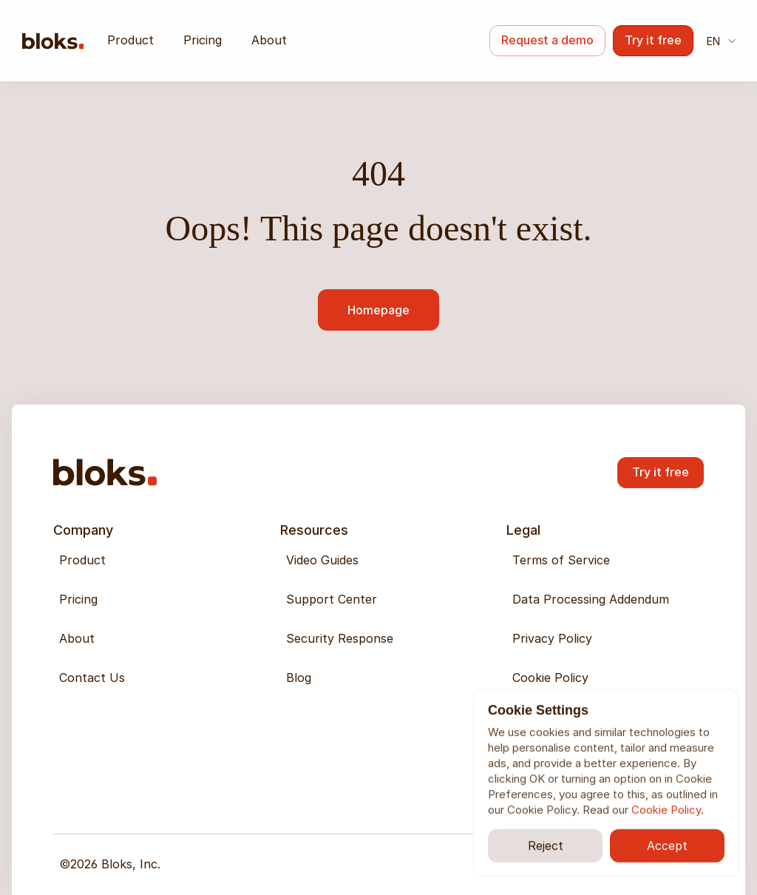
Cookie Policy (666, 810)
